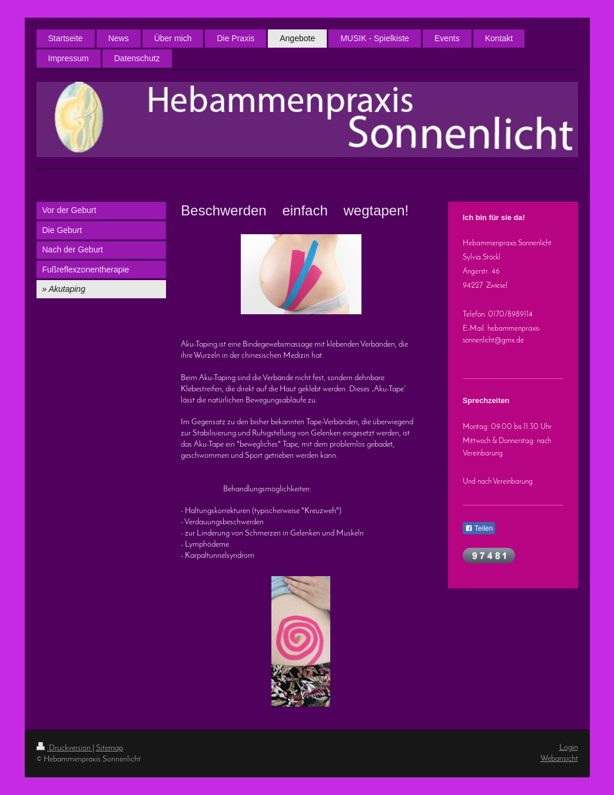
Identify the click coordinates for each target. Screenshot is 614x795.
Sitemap (109, 748)
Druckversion (64, 748)
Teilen (479, 528)
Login (568, 747)
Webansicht (559, 758)
